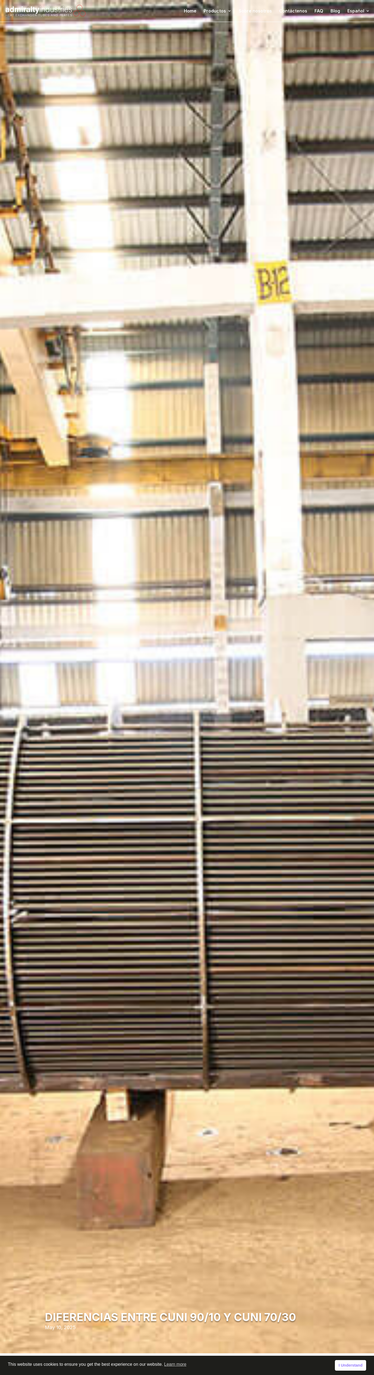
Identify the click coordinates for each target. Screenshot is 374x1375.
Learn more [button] (175, 1364)
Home (190, 11)
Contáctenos (293, 11)
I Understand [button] (351, 1365)
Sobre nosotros (255, 11)
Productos (215, 11)
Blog (335, 11)
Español (355, 11)
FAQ (319, 11)
